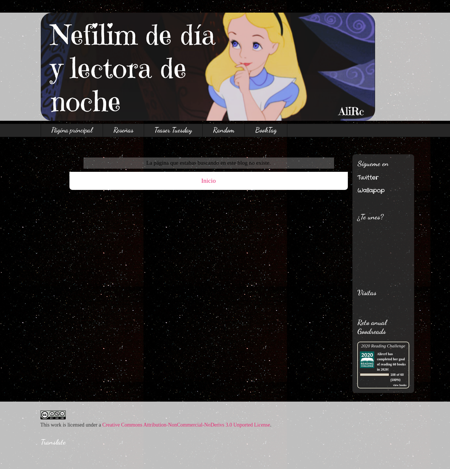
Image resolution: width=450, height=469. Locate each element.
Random (223, 130)
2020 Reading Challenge (383, 345)
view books (400, 385)
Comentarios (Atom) (223, 199)
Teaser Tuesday (173, 130)
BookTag (266, 130)
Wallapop (371, 190)
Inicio (208, 180)
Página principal (71, 130)
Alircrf (382, 354)
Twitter (367, 178)
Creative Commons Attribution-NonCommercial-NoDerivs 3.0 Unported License (186, 425)
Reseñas (123, 130)
